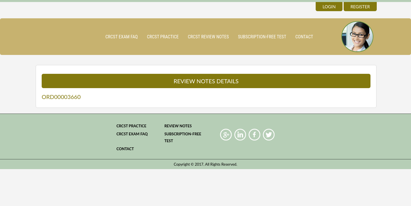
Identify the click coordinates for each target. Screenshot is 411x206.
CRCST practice (163, 36)
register (360, 6)
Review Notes (178, 126)
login (329, 6)
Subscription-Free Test (262, 36)
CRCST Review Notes (208, 36)
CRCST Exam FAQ (121, 36)
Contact (304, 36)
